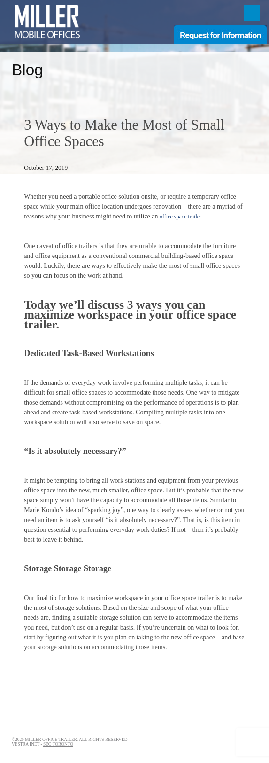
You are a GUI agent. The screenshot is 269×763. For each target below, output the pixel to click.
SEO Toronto (58, 744)
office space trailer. (181, 216)
